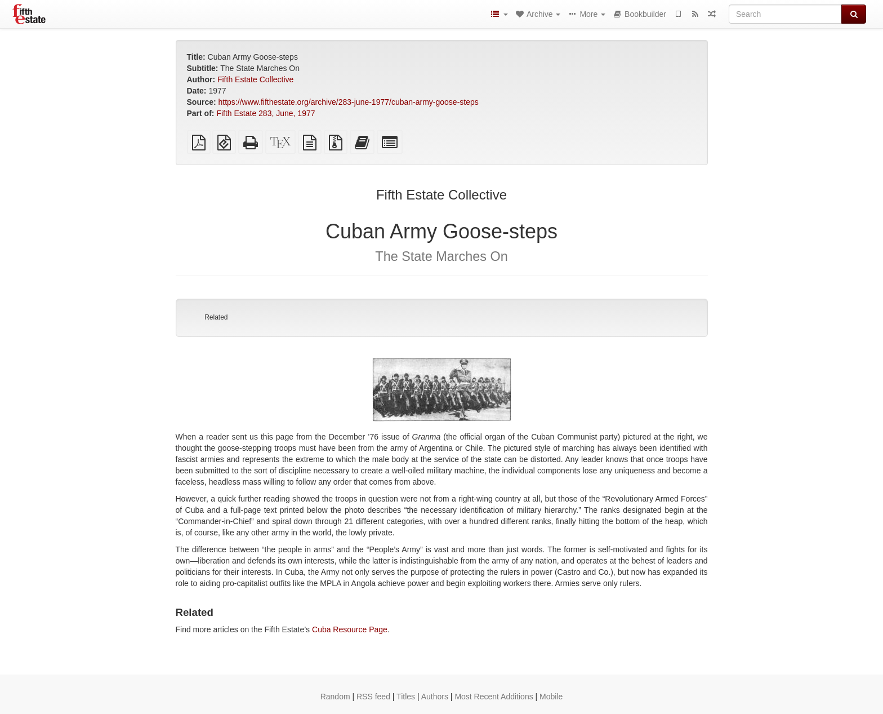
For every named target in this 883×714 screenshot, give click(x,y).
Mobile (551, 696)
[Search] (785, 14)
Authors (434, 696)
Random (335, 696)
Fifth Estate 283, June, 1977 (265, 113)
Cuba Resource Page (349, 629)
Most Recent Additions (493, 696)
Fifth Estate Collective (255, 79)
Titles (405, 696)
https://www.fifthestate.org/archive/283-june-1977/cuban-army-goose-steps (348, 102)
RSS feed (373, 696)
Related (216, 317)
